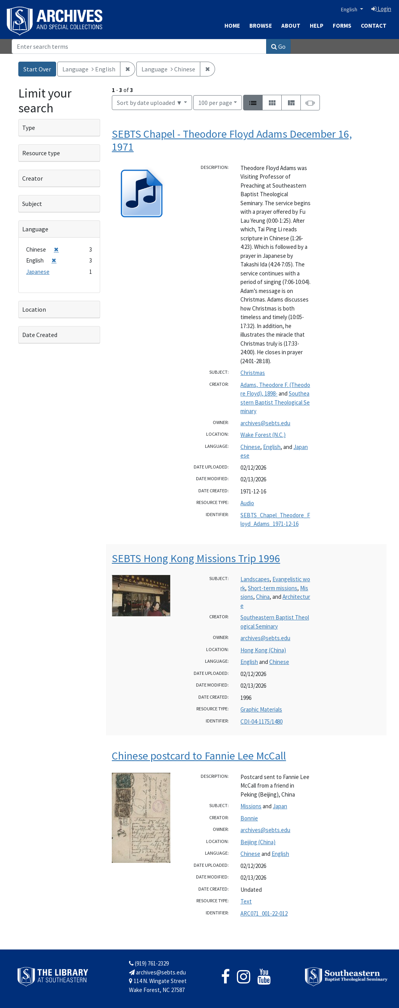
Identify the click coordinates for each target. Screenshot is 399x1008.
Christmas (252, 372)
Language (35, 229)
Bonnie (249, 818)
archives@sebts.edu (265, 423)
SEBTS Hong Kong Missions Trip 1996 (196, 558)
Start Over (37, 69)
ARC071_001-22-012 (264, 913)
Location (34, 309)
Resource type (41, 153)
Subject (32, 204)
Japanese (37, 271)
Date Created (39, 335)
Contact (374, 25)
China (263, 596)
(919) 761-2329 (149, 963)
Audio (247, 503)
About (290, 25)
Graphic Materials (261, 709)
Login (381, 8)
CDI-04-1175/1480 (261, 721)
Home (232, 25)
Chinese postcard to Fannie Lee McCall (199, 756)
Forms (342, 25)
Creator (32, 178)
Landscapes (255, 579)
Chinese (250, 447)
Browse (260, 25)
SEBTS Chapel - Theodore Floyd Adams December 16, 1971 (232, 140)
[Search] (139, 46)
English (349, 9)
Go (278, 46)
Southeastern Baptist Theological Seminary (275, 402)
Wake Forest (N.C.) (263, 434)
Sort (149, 102)
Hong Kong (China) (263, 650)
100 (215, 102)
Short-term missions (272, 588)
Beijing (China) (257, 842)
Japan (280, 806)
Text (246, 901)
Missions (250, 806)
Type (28, 127)
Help (316, 25)
